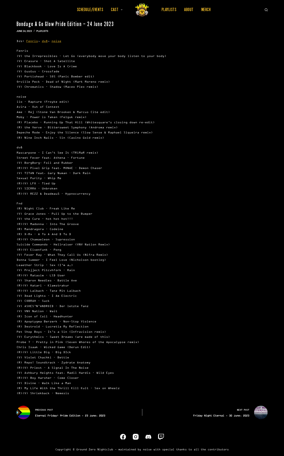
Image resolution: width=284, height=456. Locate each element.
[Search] (266, 9)
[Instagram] (136, 437)
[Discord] (148, 437)
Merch (206, 9)
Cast (117, 9)
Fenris (32, 41)
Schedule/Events (90, 9)
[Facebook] (123, 437)
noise (56, 41)
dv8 (45, 41)
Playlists (169, 9)
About (188, 9)
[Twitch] (161, 437)
